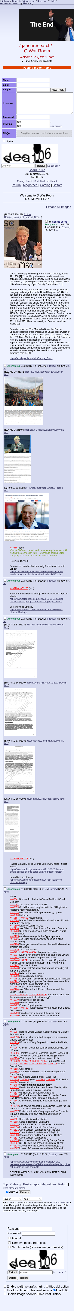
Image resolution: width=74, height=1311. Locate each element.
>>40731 (14, 952)
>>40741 (33, 952)
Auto (12, 1192)
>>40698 (14, 920)
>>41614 (14, 1127)
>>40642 (14, 904)
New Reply (58, 89)
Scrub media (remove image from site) (35, 1247)
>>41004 (33, 1061)
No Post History (49, 1294)
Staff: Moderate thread (45, 181)
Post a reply (31, 1184)
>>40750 (14, 976)
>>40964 (14, 1047)
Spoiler (8, 141)
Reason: (30, 1229)
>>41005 (42, 1061)
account (43, 1)
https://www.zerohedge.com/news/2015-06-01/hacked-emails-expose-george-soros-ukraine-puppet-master (37, 600)
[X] (57, 229)
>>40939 (14, 1042)
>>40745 (23, 960)
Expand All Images (58, 207)
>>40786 (42, 994)
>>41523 (14, 1092)
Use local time (15, 1290)
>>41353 (14, 1077)
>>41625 (14, 1140)
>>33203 (23, 588)
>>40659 (14, 907)
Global (14, 1238)
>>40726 (14, 939)
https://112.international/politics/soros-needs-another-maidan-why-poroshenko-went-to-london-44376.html (36, 573)
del (4, 368)
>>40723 (14, 931)
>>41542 (14, 1106)
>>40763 (14, 986)
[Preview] (65, 227)
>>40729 (14, 949)
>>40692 (23, 917)
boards (17, 1)
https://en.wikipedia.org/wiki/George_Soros (31, 358)
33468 (63, 580)
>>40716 (14, 928)
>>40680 (14, 915)
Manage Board (24, 181)
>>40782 (14, 1005)
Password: (31, 1234)
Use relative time (39, 1290)
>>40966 (14, 1053)
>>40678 (14, 912)
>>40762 (14, 981)
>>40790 (14, 1015)
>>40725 (14, 936)
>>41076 (33, 1063)
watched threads (9, 3)
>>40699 (14, 925)
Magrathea (30, 185)
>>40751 (14, 978)
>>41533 (14, 1095)
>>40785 (14, 1008)
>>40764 (14, 989)
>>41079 (52, 1063)
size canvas (56, 126)
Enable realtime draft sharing (24, 1286)
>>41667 (14, 1148)
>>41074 (23, 1063)
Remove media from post (27, 1242)
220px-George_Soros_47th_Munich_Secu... (22, 215)
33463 (52, 229)
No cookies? (53, 166)
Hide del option (57, 1286)
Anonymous (51, 224)
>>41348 (14, 1071)
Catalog (45, 185)
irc (25, 3)
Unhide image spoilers (20, 1294)
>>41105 (14, 1069)
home (7, 1)
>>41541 (14, 1100)
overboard (30, 1)
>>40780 (14, 1002)
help (53, 1)
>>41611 (14, 1124)
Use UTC (61, 1290)
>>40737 (23, 952)
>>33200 (14, 588)
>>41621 (14, 1129)
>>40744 (14, 960)
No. (46, 229)
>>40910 (14, 1037)
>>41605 (14, 1122)
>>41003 (23, 1061)
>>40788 (23, 1008)
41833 (64, 1154)
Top (5, 1184)
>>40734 (14, 955)
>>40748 (14, 968)
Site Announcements (38, 61)
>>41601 (14, 1119)
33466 (63, 366)
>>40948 (24, 1079)
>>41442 (14, 1082)
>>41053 (14, 1063)
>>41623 (14, 1135)
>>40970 (14, 1058)
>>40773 (14, 994)
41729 (65, 889)
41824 (64, 1021)
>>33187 (14, 547)
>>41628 (14, 1145)
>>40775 (23, 994)
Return (16, 185)
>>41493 (14, 1084)
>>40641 (14, 899)
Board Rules (37, 170)
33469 (63, 618)
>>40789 (14, 1013)
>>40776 (33, 994)
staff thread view (59, 1202)
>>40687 (14, 917)
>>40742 (14, 957)
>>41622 (14, 1132)
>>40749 (14, 973)
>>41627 (14, 1143)
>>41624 (14, 1137)
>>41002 (14, 1061)
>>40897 (14, 1032)
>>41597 (14, 1111)
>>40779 (14, 1000)
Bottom (57, 185)
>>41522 (14, 1087)
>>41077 (42, 1063)
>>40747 (14, 965)
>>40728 (14, 944)
